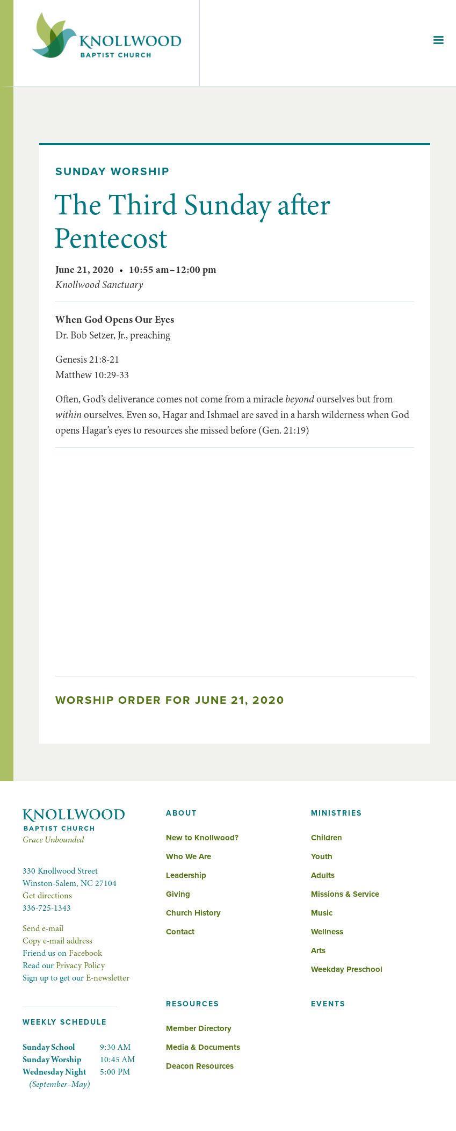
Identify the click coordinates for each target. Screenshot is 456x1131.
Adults (323, 875)
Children (326, 837)
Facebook (85, 953)
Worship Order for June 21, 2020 (170, 700)
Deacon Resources (200, 1066)
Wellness (327, 932)
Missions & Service (345, 894)
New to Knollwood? (202, 837)
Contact (180, 932)
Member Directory (198, 1028)
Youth (321, 856)
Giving (178, 894)
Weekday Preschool (346, 969)
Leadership (186, 875)
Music (321, 913)
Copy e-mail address (57, 941)
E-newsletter (107, 978)
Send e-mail (43, 928)
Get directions (47, 896)
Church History (193, 913)
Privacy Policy (80, 965)
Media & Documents (203, 1047)
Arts (318, 950)
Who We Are (188, 856)
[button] (438, 43)
